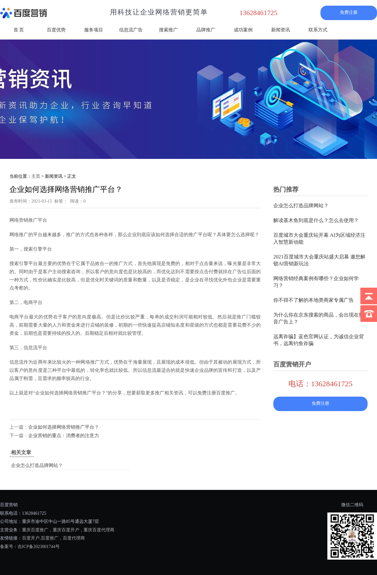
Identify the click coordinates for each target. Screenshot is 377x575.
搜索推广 (168, 29)
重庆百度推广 (35, 530)
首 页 (19, 29)
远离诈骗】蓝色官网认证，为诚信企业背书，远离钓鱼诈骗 (318, 340)
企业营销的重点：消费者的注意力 (63, 435)
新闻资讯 (280, 29)
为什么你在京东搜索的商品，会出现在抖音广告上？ (318, 318)
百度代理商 (74, 538)
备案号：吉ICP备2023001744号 (30, 546)
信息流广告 (131, 29)
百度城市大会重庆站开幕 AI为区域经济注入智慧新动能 (319, 238)
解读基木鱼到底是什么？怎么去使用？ (316, 220)
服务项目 (93, 29)
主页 (35, 176)
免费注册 (349, 12)
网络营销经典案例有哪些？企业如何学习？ (316, 281)
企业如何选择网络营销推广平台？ (63, 427)
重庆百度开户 (66, 530)
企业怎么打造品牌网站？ (37, 465)
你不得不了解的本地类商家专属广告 (313, 300)
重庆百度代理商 (99, 530)
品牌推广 (205, 29)
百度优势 (56, 29)
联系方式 (318, 29)
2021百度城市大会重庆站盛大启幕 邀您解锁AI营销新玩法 (319, 260)
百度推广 (49, 538)
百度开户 (31, 538)
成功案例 (243, 29)
